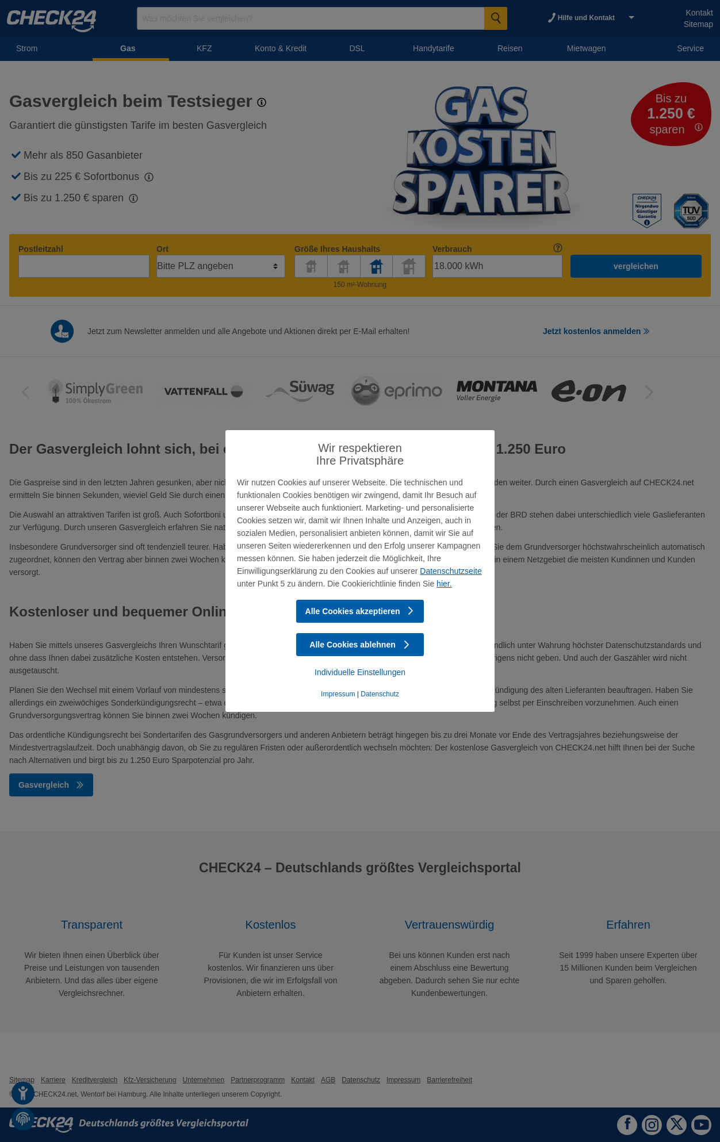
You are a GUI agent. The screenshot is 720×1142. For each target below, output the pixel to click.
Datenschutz (380, 694)
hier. (443, 583)
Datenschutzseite (450, 571)
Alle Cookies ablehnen (359, 644)
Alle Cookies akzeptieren (360, 611)
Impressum (338, 694)
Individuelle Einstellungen (360, 672)
